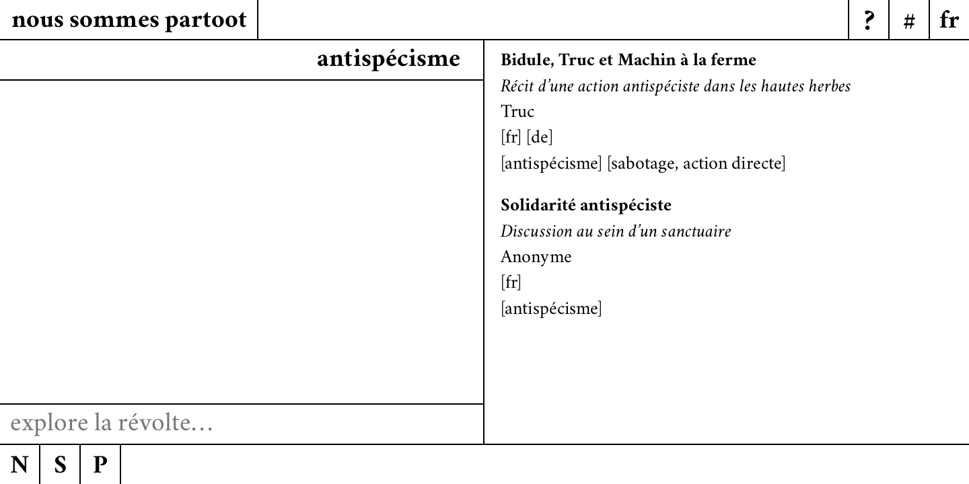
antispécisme (551, 165)
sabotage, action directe (696, 165)
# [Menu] (909, 23)
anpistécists (396, 61)
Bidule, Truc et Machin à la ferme (628, 62)
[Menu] (949, 20)
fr (511, 139)
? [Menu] (869, 23)
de (539, 139)
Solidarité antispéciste (586, 207)
